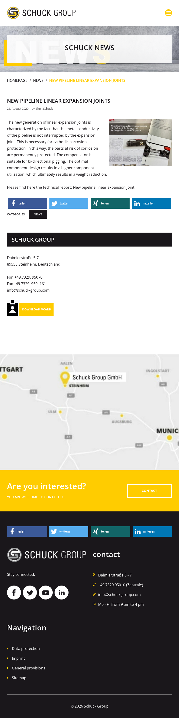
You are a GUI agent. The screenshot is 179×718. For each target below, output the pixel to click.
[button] (27, 203)
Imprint (18, 658)
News (38, 80)
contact (149, 490)
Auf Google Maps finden (89, 412)
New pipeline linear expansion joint (103, 187)
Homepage (17, 80)
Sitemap (19, 677)
